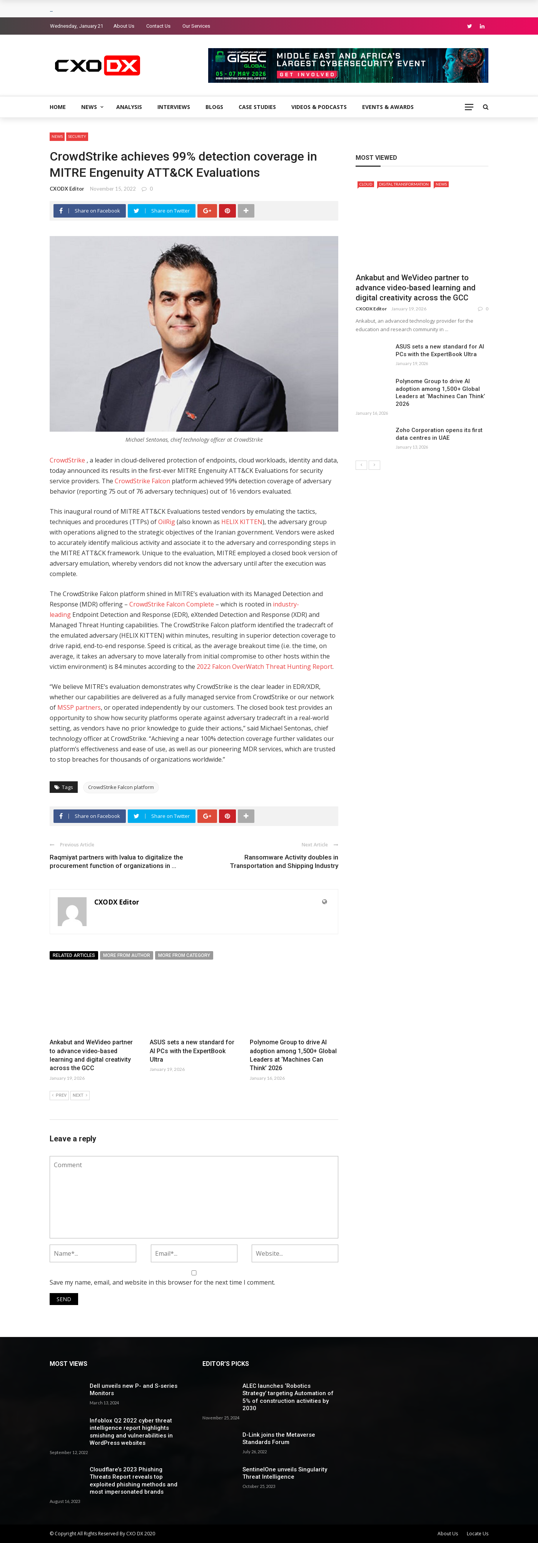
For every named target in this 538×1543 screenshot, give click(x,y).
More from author (126, 955)
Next (80, 1095)
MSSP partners (79, 707)
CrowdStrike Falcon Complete (171, 604)
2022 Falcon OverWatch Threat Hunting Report (264, 666)
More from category (184, 955)
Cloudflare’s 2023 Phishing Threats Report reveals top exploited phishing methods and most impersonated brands (133, 1481)
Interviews (173, 107)
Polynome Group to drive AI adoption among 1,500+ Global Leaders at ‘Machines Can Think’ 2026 (440, 392)
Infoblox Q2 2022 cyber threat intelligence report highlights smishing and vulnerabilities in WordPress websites (131, 1432)
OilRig (166, 522)
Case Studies (257, 107)
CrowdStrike (67, 460)
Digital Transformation (404, 184)
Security (77, 136)
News (89, 107)
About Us (124, 26)
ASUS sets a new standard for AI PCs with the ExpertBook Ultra (192, 1051)
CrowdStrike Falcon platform (121, 787)
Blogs (214, 107)
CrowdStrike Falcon (143, 481)
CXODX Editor (67, 189)
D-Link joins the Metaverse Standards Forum (278, 1438)
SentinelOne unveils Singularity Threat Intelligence (284, 1473)
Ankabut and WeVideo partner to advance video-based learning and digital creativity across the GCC (416, 287)
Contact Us (158, 26)
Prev (59, 1095)
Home (58, 107)
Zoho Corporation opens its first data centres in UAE (439, 434)
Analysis (129, 107)
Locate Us (477, 1533)
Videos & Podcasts (319, 107)
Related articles (74, 955)
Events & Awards (388, 107)
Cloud (365, 184)
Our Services (196, 26)
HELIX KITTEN (241, 522)
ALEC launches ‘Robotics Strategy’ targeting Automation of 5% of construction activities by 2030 (288, 1397)
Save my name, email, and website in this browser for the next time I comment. (162, 1282)
